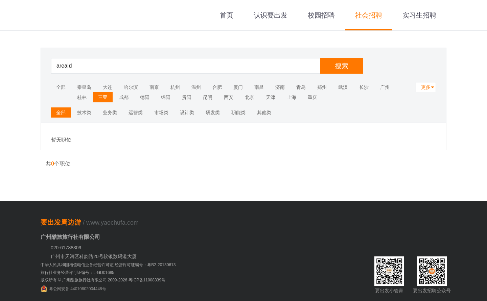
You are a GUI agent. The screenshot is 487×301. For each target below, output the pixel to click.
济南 (280, 87)
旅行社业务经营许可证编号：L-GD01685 (77, 272)
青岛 (301, 87)
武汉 (343, 87)
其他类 (264, 112)
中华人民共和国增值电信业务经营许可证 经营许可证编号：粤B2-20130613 (108, 264)
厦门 (238, 87)
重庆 (312, 97)
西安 (228, 97)
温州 (196, 87)
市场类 (161, 112)
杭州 (175, 87)
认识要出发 (270, 15)
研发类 (213, 112)
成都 (124, 97)
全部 (61, 87)
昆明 (207, 97)
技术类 (84, 112)
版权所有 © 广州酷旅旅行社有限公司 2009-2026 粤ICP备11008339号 (103, 280)
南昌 (259, 87)
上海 (291, 97)
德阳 (144, 97)
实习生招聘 (419, 15)
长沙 (364, 87)
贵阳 (186, 97)
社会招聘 (368, 15)
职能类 (238, 112)
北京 (249, 97)
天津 (270, 97)
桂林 (82, 97)
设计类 (187, 112)
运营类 (136, 112)
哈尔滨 (131, 87)
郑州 (322, 87)
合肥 (217, 87)
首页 (226, 15)
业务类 (110, 112)
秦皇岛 (84, 87)
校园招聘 (321, 15)
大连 (107, 87)
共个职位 (58, 164)
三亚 (103, 97)
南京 (154, 87)
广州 (385, 87)
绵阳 (165, 97)
